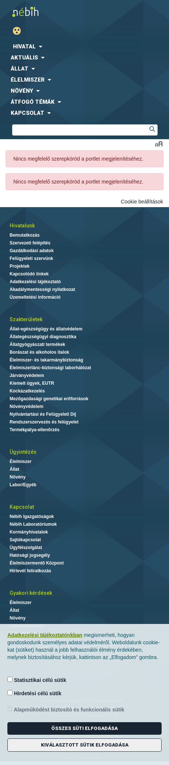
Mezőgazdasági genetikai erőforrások (49, 398)
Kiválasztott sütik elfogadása (84, 745)
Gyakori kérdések (31, 593)
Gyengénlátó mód (20, 31)
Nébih (44, 12)
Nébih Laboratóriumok (33, 524)
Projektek (20, 266)
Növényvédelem (26, 406)
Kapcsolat (22, 507)
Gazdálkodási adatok (32, 250)
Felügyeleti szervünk (31, 258)
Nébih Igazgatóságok (32, 516)
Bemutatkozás (24, 235)
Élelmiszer (20, 461)
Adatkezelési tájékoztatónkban (44, 635)
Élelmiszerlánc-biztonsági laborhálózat (50, 367)
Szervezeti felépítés (30, 243)
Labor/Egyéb (23, 484)
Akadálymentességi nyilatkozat (42, 289)
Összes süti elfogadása (84, 728)
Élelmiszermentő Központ (37, 563)
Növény (17, 477)
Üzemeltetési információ (35, 297)
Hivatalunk (22, 226)
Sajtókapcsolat (25, 539)
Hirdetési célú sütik (34, 693)
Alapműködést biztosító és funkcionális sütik (65, 709)
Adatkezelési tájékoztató (35, 281)
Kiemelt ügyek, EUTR (32, 383)
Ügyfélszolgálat (26, 547)
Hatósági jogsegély (30, 555)
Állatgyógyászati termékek (37, 344)
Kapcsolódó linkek (29, 274)
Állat (14, 469)
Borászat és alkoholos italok (39, 352)
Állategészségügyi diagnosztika (43, 336)
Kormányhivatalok (29, 532)
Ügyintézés (23, 452)
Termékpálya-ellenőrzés (34, 429)
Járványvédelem (27, 375)
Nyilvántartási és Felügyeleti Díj (43, 414)
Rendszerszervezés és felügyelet (44, 422)
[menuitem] (84, 46)
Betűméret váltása (158, 143)
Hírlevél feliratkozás (30, 570)
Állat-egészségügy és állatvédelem (46, 329)
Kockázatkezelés (27, 391)
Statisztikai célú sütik (36, 680)
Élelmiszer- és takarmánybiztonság (46, 360)
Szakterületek (26, 319)
